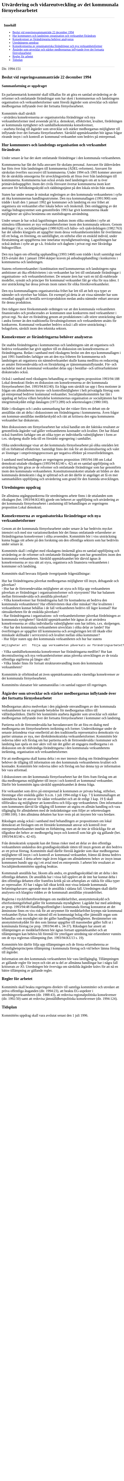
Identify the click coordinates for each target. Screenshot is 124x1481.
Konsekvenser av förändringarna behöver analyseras (43, 39)
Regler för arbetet (22, 56)
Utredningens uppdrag (25, 42)
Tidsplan (17, 59)
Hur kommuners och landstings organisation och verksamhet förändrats (54, 35)
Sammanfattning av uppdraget (24, 86)
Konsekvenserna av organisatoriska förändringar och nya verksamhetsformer (57, 46)
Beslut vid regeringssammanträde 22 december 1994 (43, 32)
